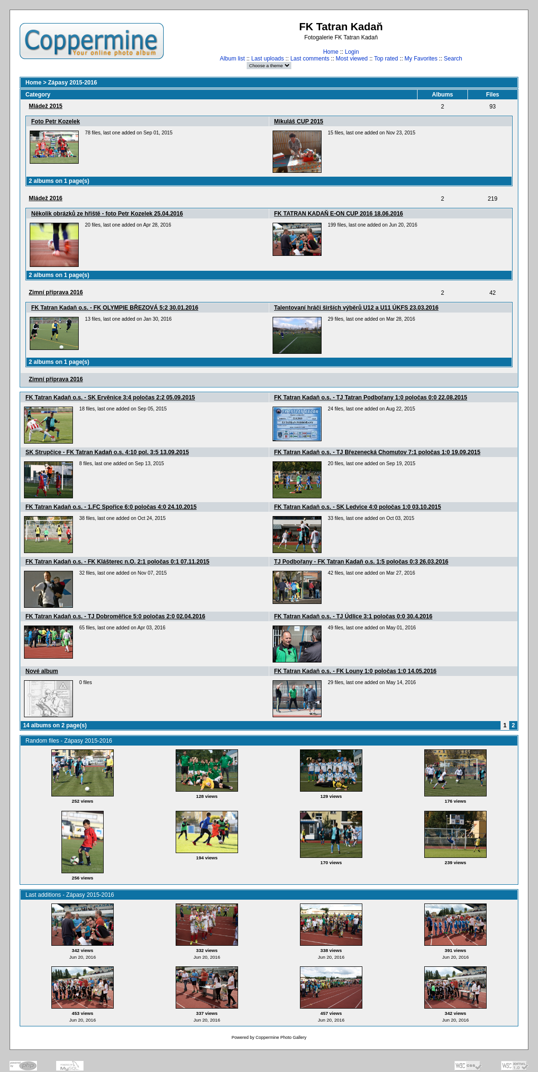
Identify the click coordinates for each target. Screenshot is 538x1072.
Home (330, 51)
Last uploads (267, 58)
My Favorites (421, 58)
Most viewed (352, 58)
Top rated (386, 58)
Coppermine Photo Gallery (280, 1037)
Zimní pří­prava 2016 (56, 379)
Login (352, 51)
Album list (232, 58)
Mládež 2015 (45, 106)
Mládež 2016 (45, 198)
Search (453, 58)
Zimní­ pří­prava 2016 (56, 292)
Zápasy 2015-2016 (72, 82)
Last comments (309, 58)
